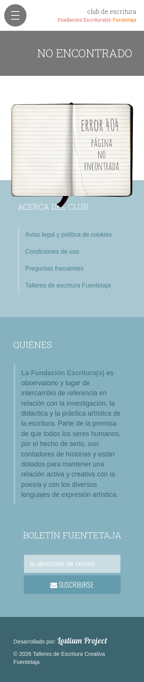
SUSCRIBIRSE (72, 585)
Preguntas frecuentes (54, 268)
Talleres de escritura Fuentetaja (68, 285)
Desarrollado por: (60, 640)
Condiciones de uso (52, 251)
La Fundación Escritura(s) (62, 373)
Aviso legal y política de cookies (68, 234)
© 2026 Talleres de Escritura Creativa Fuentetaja (59, 658)
